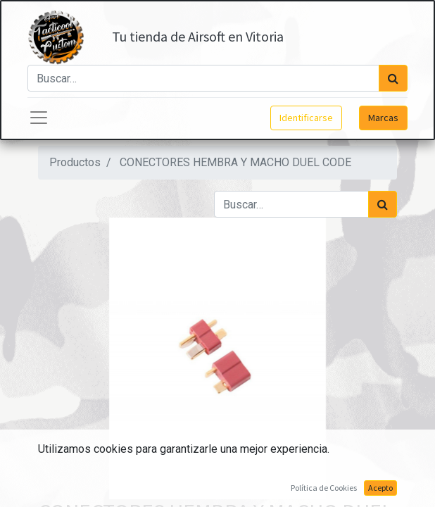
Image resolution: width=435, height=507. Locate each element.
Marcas (383, 117)
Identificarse (306, 117)
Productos (75, 162)
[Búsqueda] (393, 78)
